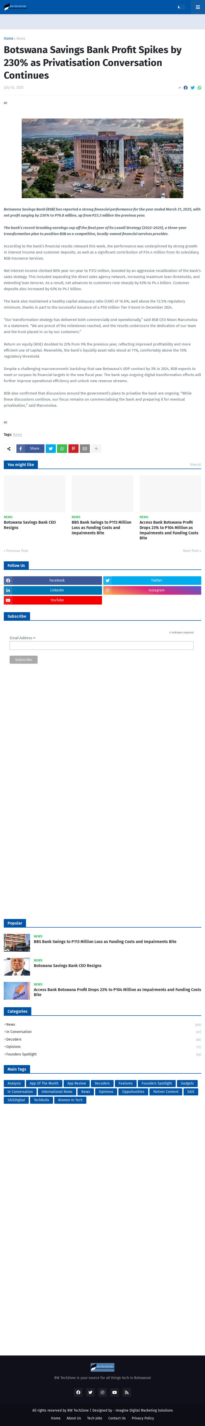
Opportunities (133, 1092)
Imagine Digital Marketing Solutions (144, 1410)
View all (195, 464)
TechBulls (41, 1100)
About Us (74, 1418)
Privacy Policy (143, 1418)
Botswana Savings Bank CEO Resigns (30, 525)
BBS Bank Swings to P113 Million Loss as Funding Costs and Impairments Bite (101, 527)
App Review (76, 1083)
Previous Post (17, 551)
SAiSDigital (16, 1100)
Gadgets (187, 1083)
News (20, 38)
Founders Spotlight (103, 1054)
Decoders (103, 1040)
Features (126, 1083)
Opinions (103, 1047)
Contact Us (117, 1418)
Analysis (14, 1083)
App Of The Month (44, 1083)
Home (8, 38)
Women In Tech (70, 1100)
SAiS (190, 1092)
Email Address (22, 638)
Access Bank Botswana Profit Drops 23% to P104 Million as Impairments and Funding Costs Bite (169, 530)
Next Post (191, 551)
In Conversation (103, 1032)
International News (57, 1092)
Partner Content (165, 1092)
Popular (15, 923)
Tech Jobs (94, 1418)
